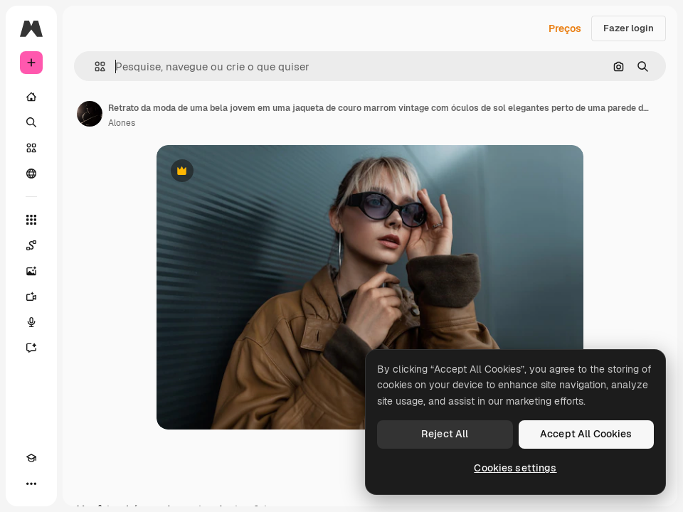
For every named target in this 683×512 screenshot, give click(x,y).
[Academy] (31, 458)
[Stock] (31, 148)
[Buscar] (31, 122)
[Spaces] (31, 245)
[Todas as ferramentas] (31, 219)
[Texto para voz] (31, 322)
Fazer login (628, 28)
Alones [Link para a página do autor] (121, 123)
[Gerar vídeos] (31, 296)
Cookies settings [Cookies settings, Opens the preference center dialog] (515, 468)
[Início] (31, 96)
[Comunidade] (31, 173)
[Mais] (31, 483)
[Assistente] (31, 347)
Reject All (444, 433)
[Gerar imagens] (31, 271)
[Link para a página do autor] (89, 114)
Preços (565, 28)
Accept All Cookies (586, 433)
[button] (94, 66)
